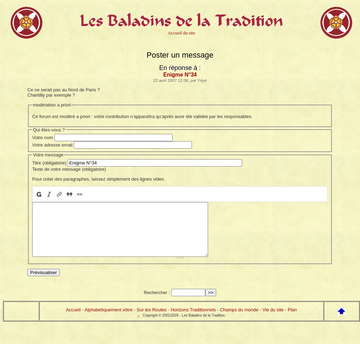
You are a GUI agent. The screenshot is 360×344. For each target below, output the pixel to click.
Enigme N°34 (180, 75)
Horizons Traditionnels (193, 320)
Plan (292, 320)
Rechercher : (157, 303)
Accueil (73, 320)
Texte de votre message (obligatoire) (69, 169)
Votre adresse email (52, 145)
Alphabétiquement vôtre (109, 320)
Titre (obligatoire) (49, 162)
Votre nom (42, 137)
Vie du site (273, 320)
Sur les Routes (152, 320)
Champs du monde (239, 320)
